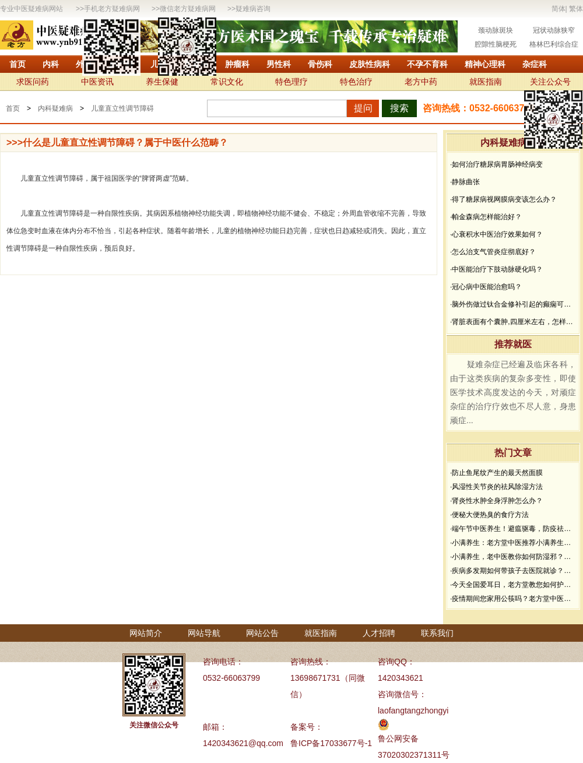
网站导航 (204, 633)
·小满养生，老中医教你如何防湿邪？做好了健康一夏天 (513, 557)
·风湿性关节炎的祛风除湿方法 (496, 487)
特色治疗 (356, 81)
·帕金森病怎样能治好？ (486, 217)
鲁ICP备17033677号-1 (331, 743)
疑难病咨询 (253, 9)
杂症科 (534, 64)
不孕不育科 (427, 64)
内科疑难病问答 (513, 142)
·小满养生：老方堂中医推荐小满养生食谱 (513, 543)
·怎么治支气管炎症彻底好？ (493, 252)
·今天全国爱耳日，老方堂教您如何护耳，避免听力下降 (513, 585)
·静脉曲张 (465, 182)
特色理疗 (291, 81)
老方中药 (421, 81)
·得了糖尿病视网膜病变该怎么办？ (503, 199)
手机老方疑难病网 (112, 9)
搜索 (399, 108)
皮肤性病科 (369, 64)
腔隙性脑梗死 (496, 44)
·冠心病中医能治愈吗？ (486, 287)
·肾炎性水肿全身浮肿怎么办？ (496, 501)
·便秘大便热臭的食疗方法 (489, 515)
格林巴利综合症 (553, 44)
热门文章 (513, 453)
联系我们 (437, 633)
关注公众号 (550, 81)
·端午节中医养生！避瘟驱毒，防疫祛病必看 (513, 529)
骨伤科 (320, 64)
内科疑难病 (55, 108)
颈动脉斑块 (495, 30)
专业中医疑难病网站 (31, 9)
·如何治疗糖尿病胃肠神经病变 (496, 164)
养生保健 (162, 81)
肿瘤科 (237, 64)
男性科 (278, 64)
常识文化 (226, 81)
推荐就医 (513, 344)
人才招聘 (379, 633)
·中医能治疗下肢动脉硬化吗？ (496, 269)
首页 (17, 64)
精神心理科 (485, 64)
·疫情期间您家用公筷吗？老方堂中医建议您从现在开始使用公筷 (513, 599)
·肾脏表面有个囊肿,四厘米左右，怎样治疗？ (513, 322)
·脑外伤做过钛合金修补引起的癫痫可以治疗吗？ (513, 304)
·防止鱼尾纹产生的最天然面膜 (496, 473)
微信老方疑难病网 (188, 9)
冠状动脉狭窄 (554, 30)
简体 (559, 9)
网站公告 (262, 633)
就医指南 (485, 81)
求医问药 (32, 81)
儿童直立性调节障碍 (122, 108)
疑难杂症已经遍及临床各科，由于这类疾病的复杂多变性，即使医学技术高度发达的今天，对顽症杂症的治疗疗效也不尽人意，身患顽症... (513, 392)
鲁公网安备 (398, 738)
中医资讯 (97, 81)
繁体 (576, 9)
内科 (51, 64)
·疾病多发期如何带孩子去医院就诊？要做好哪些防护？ (513, 571)
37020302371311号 (413, 755)
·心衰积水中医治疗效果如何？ (496, 234)
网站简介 (145, 633)
